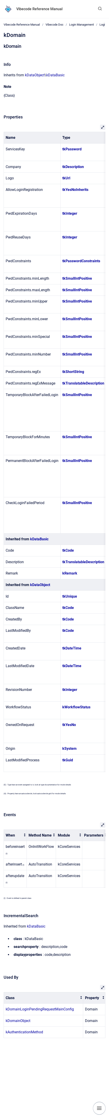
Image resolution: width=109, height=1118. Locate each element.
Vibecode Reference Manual (39, 9)
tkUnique (69, 596)
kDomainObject (18, 1021)
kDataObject (35, 75)
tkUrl (66, 178)
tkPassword (72, 149)
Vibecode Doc (54, 24)
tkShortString (73, 372)
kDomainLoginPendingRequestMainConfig (40, 1009)
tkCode (68, 550)
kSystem (69, 748)
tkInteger (69, 213)
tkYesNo (69, 725)
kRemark (69, 573)
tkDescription (73, 167)
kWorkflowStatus (76, 707)
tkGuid (67, 760)
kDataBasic (55, 75)
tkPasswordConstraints (81, 261)
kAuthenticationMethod (24, 1032)
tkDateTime (71, 648)
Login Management (81, 24)
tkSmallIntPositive (77, 278)
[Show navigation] (99, 1108)
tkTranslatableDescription (83, 383)
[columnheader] (15, 835)
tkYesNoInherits (75, 190)
